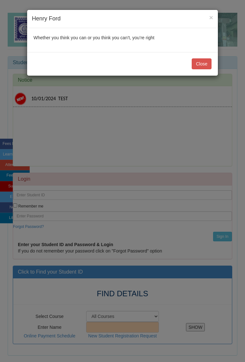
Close (201, 63)
